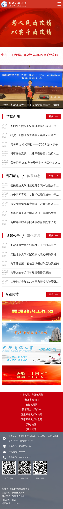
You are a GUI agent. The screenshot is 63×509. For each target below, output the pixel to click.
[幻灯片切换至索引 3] (51, 97)
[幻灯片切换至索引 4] (55, 97)
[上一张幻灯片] (6, 28)
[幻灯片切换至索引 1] (44, 97)
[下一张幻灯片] (57, 28)
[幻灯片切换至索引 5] (59, 97)
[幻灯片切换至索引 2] (48, 97)
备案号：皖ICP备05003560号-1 (15, 489)
